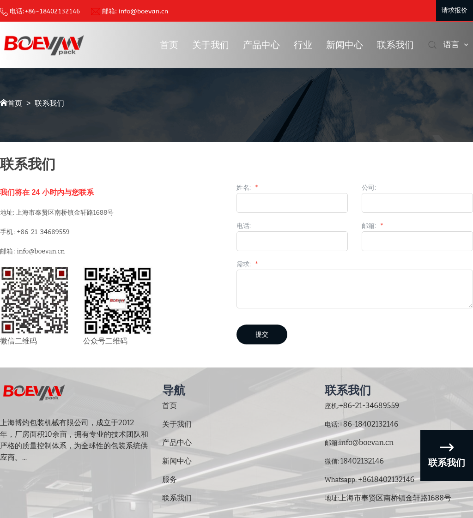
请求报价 (454, 10)
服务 (169, 479)
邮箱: (372, 226)
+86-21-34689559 (369, 405)
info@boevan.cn (143, 11)
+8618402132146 (385, 479)
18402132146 (361, 461)
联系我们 (395, 45)
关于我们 (210, 45)
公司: (369, 188)
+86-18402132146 (52, 11)
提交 (261, 334)
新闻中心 (344, 45)
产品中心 (261, 45)
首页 (169, 45)
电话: (243, 226)
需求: (247, 264)
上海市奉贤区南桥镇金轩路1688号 (395, 498)
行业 (303, 45)
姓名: (247, 188)
